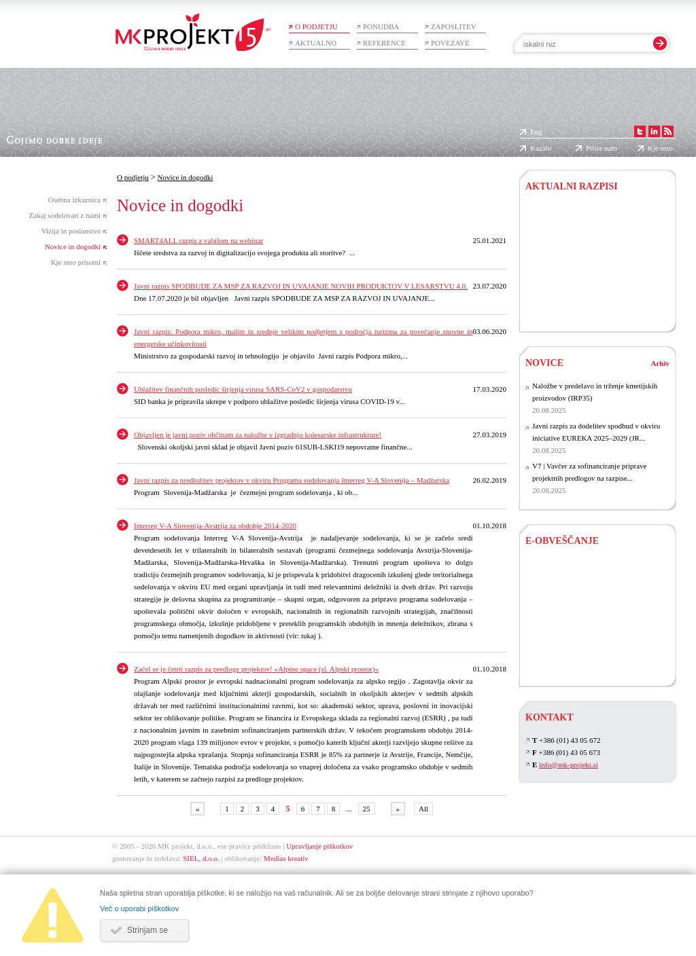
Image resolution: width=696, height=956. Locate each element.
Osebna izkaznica (74, 200)
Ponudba (381, 26)
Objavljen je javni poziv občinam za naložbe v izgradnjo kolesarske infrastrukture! (257, 434)
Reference (384, 43)
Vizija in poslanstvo (71, 231)
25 (366, 809)
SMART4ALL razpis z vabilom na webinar (198, 240)
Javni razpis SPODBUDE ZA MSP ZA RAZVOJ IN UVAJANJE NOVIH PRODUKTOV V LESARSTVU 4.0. (301, 286)
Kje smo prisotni (76, 262)
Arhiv (660, 363)
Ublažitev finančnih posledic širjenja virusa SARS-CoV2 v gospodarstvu (243, 389)
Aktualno (315, 43)
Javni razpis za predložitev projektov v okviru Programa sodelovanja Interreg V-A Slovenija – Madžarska (291, 480)
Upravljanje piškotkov (319, 846)
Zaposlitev (453, 26)
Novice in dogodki (73, 246)
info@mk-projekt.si (568, 764)
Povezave (450, 43)
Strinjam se (147, 930)
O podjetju (316, 26)
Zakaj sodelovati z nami (65, 215)
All (423, 809)
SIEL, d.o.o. (201, 858)
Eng (536, 132)
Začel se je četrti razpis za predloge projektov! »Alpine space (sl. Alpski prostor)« (256, 669)
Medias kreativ (286, 858)
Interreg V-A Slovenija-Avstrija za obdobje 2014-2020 (215, 525)
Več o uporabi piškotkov (139, 908)
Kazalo (540, 148)
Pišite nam (601, 148)
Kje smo (660, 148)
